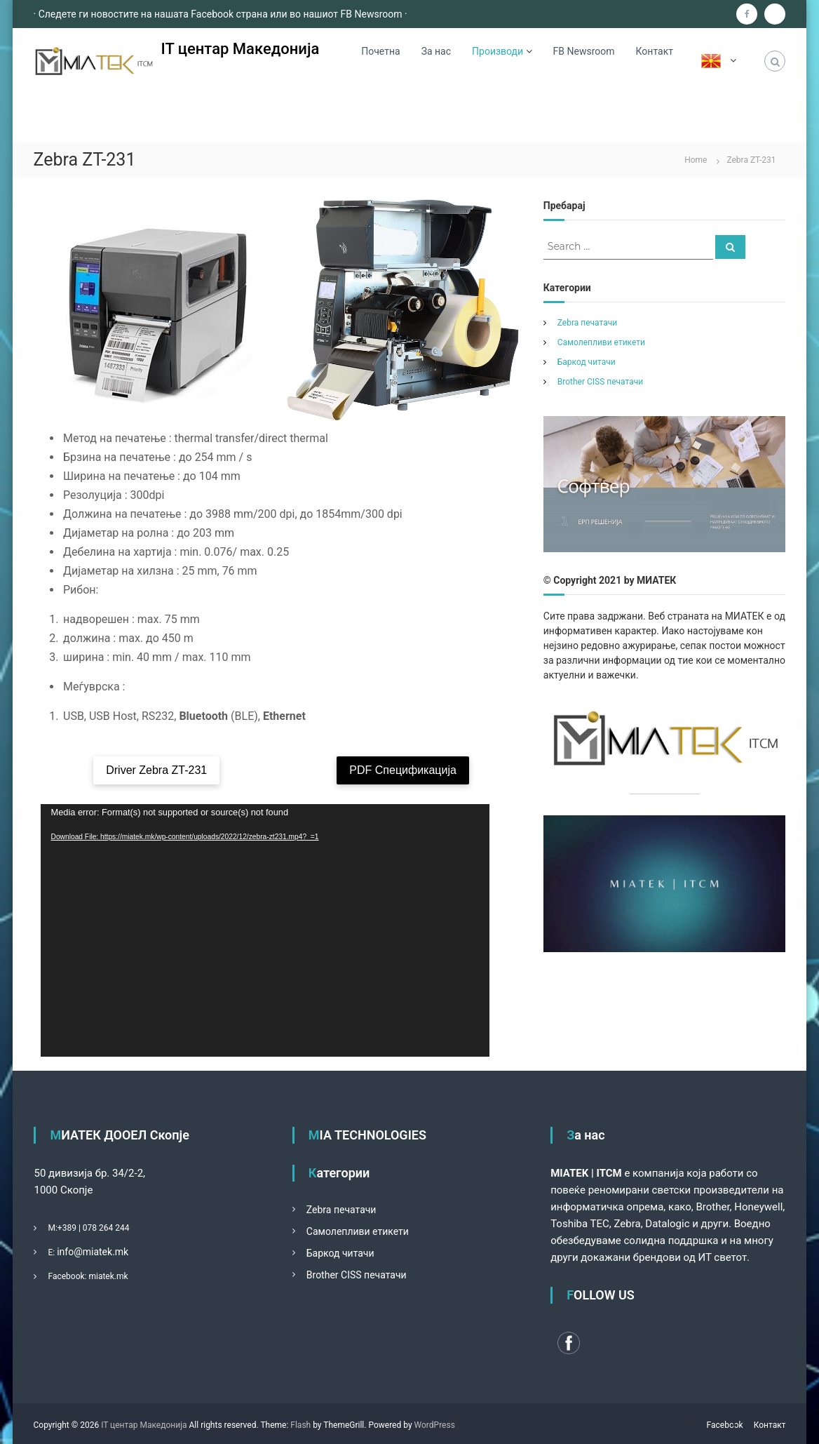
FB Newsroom (584, 51)
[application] (265, 930)
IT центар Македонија (240, 49)
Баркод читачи (586, 362)
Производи (497, 51)
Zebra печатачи (587, 323)
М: (52, 1228)
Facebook (725, 1425)
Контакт (654, 51)
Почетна (380, 51)
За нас (436, 51)
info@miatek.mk (92, 1251)
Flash (300, 1425)
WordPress (434, 1425)
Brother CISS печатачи (600, 382)
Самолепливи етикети (601, 342)
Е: (51, 1252)
